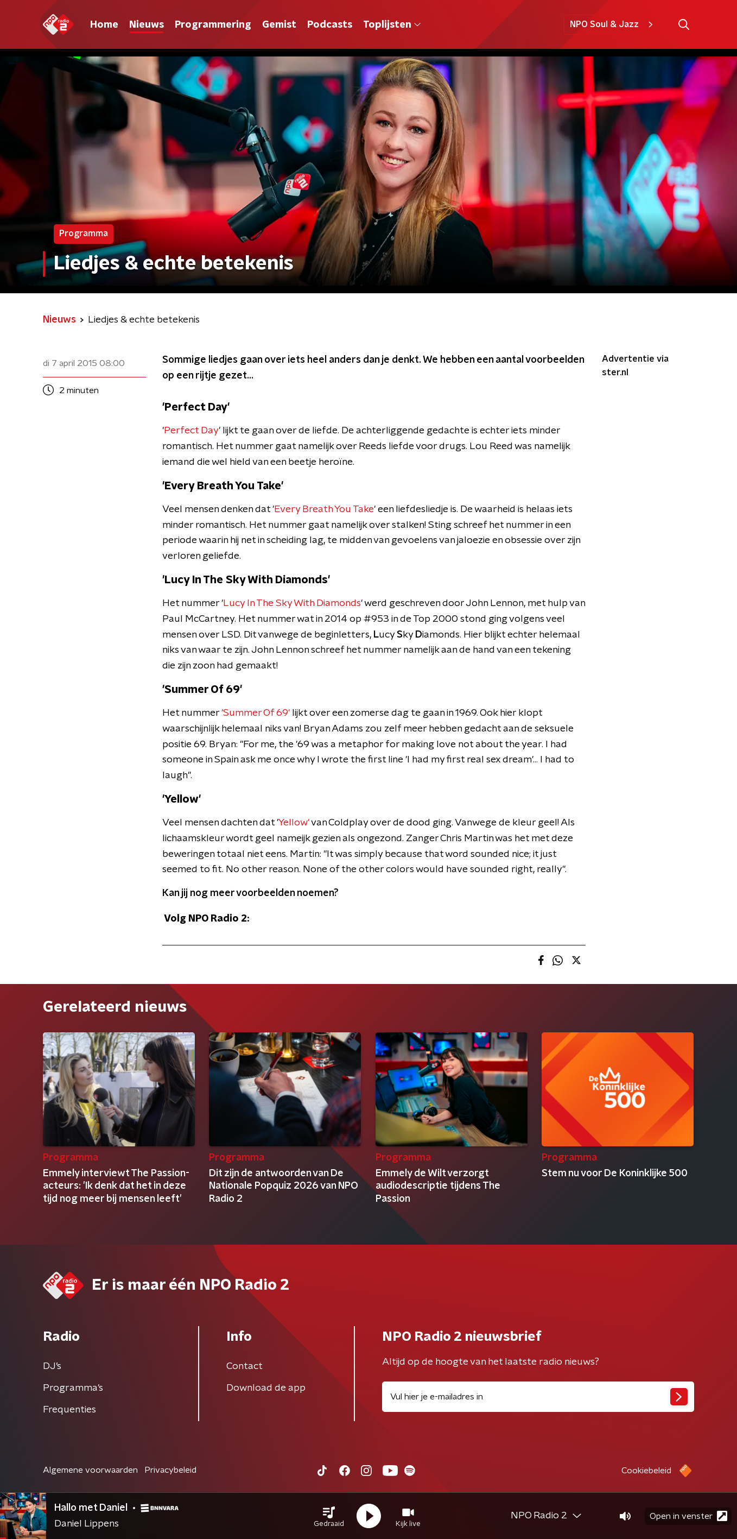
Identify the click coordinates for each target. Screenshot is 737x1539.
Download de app (266, 1388)
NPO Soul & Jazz (613, 24)
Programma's (73, 1388)
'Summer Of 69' (256, 713)
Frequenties (69, 1410)
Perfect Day (191, 431)
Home (104, 25)
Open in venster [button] (688, 1516)
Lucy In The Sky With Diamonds (292, 603)
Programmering (213, 25)
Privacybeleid (170, 1470)
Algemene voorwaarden (90, 1470)
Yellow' (293, 823)
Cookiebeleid (646, 1470)
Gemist (279, 25)
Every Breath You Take (324, 509)
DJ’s (52, 1366)
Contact (244, 1366)
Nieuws (146, 25)
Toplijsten (392, 25)
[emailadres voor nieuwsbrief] (538, 1397)
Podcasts (329, 25)
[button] (329, 1516)
